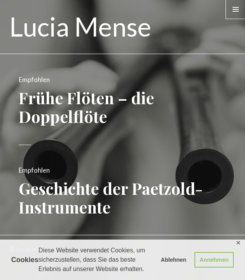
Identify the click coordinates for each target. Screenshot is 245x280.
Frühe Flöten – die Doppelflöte (86, 107)
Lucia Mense (80, 26)
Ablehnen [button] (174, 260)
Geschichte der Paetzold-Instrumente (111, 197)
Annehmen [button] (214, 260)
